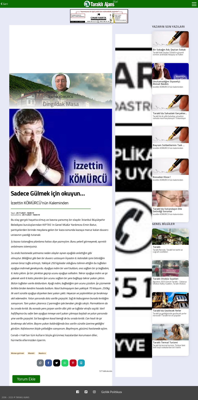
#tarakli (31, 353)
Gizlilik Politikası (111, 391)
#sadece (42, 353)
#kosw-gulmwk (17, 353)
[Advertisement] (60, 48)
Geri (4, 4)
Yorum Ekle (26, 379)
